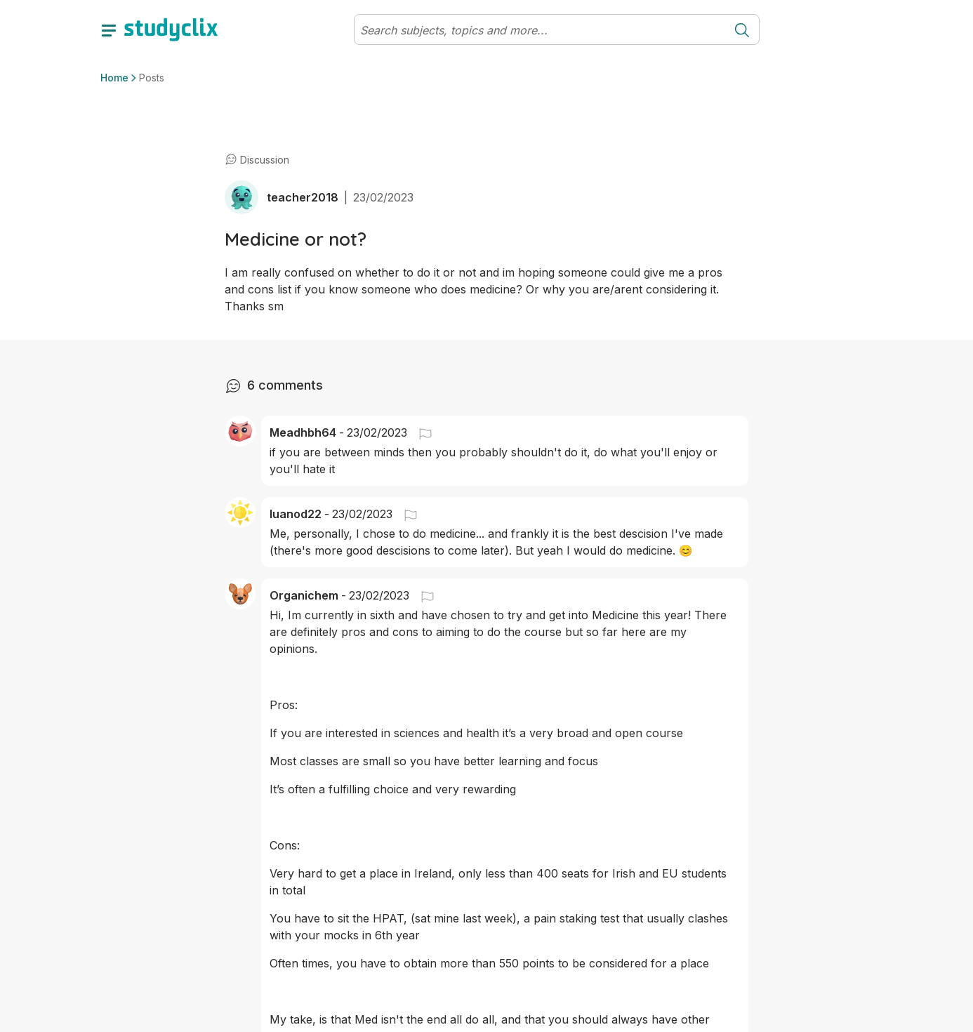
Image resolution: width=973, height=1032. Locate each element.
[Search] (540, 30)
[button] (419, 432)
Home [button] (114, 78)
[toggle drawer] (108, 29)
